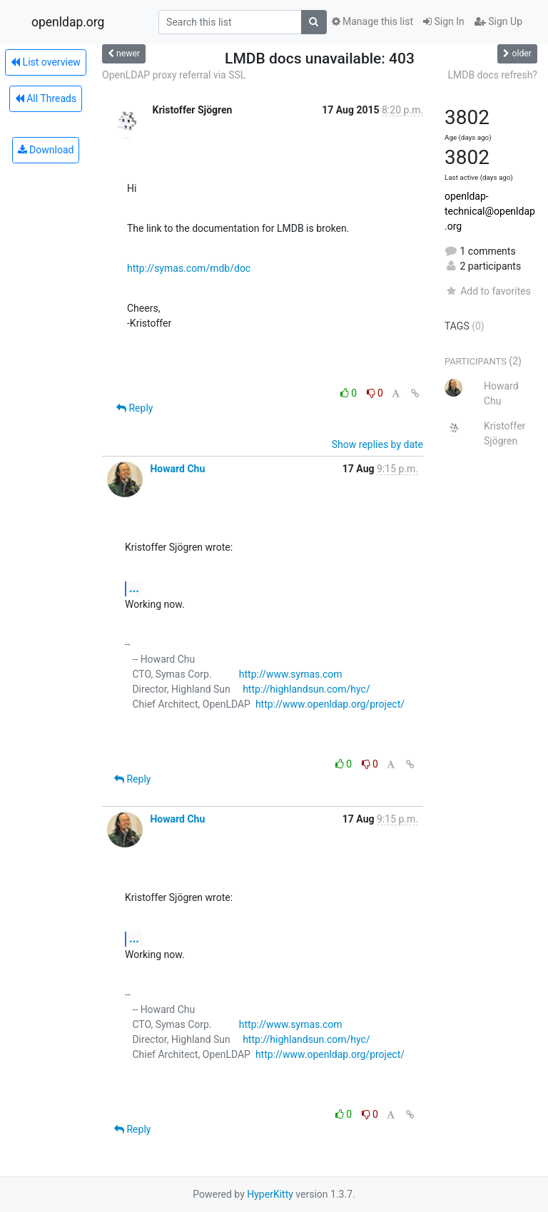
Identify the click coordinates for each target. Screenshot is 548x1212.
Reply (134, 408)
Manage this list (372, 21)
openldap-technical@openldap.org (490, 211)
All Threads (45, 98)
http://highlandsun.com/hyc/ (306, 689)
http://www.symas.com (290, 674)
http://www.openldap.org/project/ (330, 704)
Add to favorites (488, 291)
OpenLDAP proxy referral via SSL (173, 75)
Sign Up (498, 21)
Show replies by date (377, 444)
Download (46, 150)
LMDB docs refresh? (492, 75)
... (134, 588)
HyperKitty (270, 1194)
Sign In (444, 21)
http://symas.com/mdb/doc (188, 268)
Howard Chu (177, 468)
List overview (46, 62)
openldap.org (67, 22)
